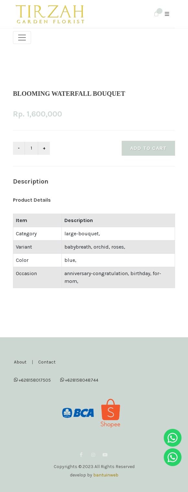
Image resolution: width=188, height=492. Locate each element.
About (20, 362)
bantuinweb (105, 475)
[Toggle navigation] (22, 37)
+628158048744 (79, 380)
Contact (47, 362)
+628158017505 (32, 380)
